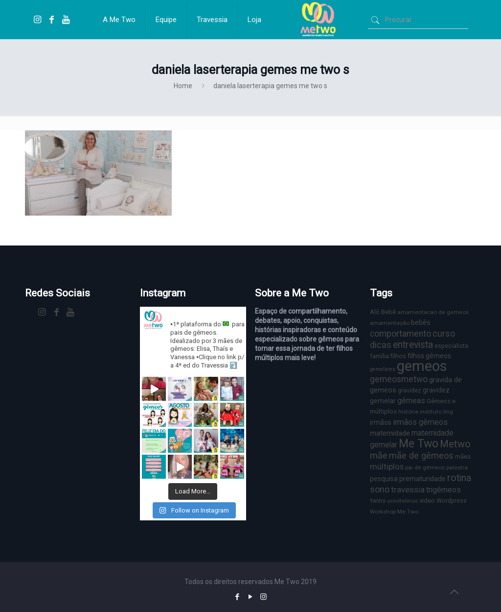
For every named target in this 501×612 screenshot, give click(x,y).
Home (183, 86)
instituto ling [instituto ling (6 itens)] (436, 411)
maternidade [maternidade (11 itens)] (390, 433)
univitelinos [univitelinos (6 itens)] (402, 500)
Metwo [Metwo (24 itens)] (455, 444)
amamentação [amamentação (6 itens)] (390, 322)
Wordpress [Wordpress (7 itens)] (451, 500)
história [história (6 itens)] (408, 411)
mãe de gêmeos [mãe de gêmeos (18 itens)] (421, 455)
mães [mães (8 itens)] (463, 456)
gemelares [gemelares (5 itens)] (382, 369)
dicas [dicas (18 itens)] (380, 345)
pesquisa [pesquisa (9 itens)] (384, 479)
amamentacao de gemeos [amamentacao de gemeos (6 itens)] (433, 312)
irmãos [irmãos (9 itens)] (380, 422)
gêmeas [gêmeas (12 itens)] (411, 400)
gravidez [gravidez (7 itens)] (409, 390)
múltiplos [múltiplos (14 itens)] (387, 466)
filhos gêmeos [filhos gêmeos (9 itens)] (429, 356)
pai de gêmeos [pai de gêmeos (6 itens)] (425, 467)
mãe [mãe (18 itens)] (378, 455)
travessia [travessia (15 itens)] (408, 489)
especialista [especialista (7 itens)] (451, 345)
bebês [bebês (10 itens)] (421, 322)
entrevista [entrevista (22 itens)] (413, 344)
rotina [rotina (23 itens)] (459, 478)
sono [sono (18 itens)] (379, 489)
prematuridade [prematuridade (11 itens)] (422, 478)
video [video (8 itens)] (427, 500)
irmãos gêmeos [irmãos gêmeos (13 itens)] (420, 422)
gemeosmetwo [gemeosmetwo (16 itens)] (399, 379)
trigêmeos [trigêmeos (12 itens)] (443, 489)
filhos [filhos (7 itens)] (398, 356)
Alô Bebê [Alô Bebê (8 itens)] (383, 312)
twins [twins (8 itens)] (378, 500)
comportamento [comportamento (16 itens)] (400, 334)
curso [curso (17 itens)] (444, 333)
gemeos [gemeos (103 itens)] (422, 366)
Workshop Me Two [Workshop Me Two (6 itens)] (394, 511)
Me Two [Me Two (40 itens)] (418, 443)
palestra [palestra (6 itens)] (457, 467)
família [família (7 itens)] (379, 356)
